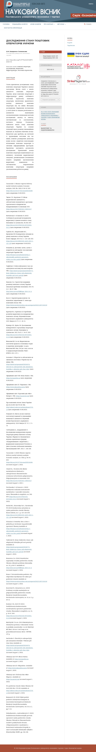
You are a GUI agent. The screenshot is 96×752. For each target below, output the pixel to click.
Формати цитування (48, 99)
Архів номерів (35, 24)
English (69, 42)
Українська (71, 45)
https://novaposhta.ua (13, 378)
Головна (6, 24)
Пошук (88, 24)
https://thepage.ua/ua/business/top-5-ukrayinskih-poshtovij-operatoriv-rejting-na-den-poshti (18, 257)
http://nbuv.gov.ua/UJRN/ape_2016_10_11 (19, 291)
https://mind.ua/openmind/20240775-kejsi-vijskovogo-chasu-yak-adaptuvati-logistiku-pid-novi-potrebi (19, 273)
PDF (43, 52)
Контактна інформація (13, 28)
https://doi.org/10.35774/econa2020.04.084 (19, 191)
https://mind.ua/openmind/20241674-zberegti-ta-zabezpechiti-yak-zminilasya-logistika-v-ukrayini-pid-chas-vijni (19, 366)
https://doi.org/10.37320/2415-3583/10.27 (19, 209)
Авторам (60, 24)
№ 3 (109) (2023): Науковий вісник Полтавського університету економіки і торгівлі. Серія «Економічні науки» (50, 115)
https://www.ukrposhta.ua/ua (15, 387)
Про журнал (48, 24)
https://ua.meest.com (22, 396)
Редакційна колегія (19, 24)
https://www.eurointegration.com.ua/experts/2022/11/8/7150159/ (26, 305)
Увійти (91, 4)
